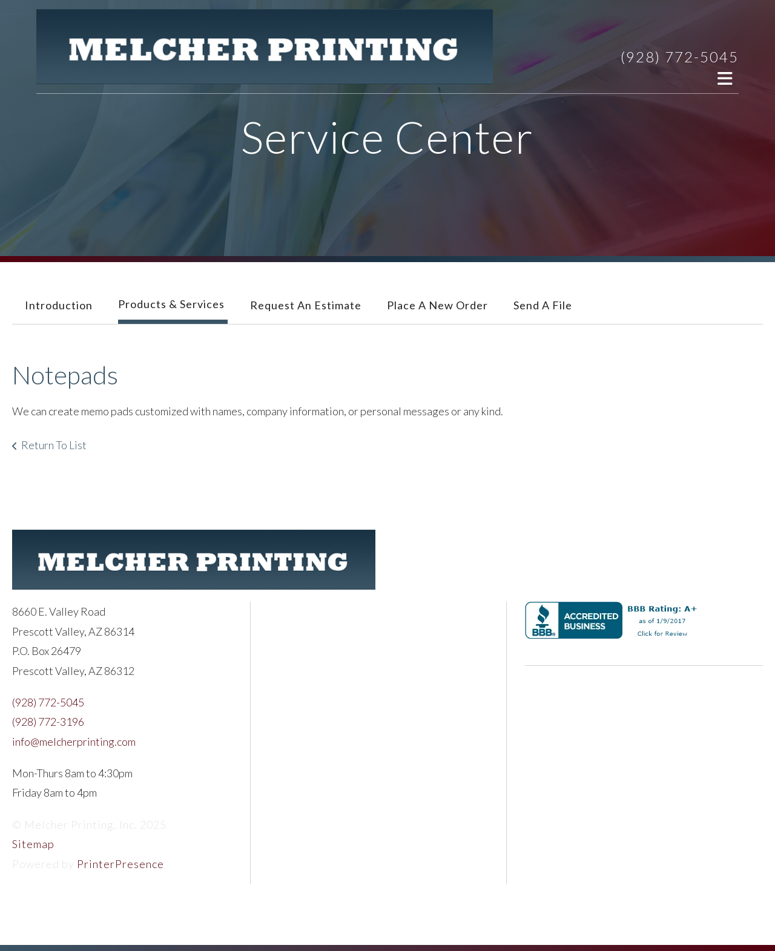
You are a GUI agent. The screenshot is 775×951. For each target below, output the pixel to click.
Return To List (54, 445)
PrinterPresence (120, 863)
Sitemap (33, 844)
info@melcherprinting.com (74, 741)
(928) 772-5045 (680, 56)
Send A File (542, 305)
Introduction (59, 305)
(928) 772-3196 (48, 721)
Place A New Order (437, 305)
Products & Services (171, 304)
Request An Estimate (305, 305)
